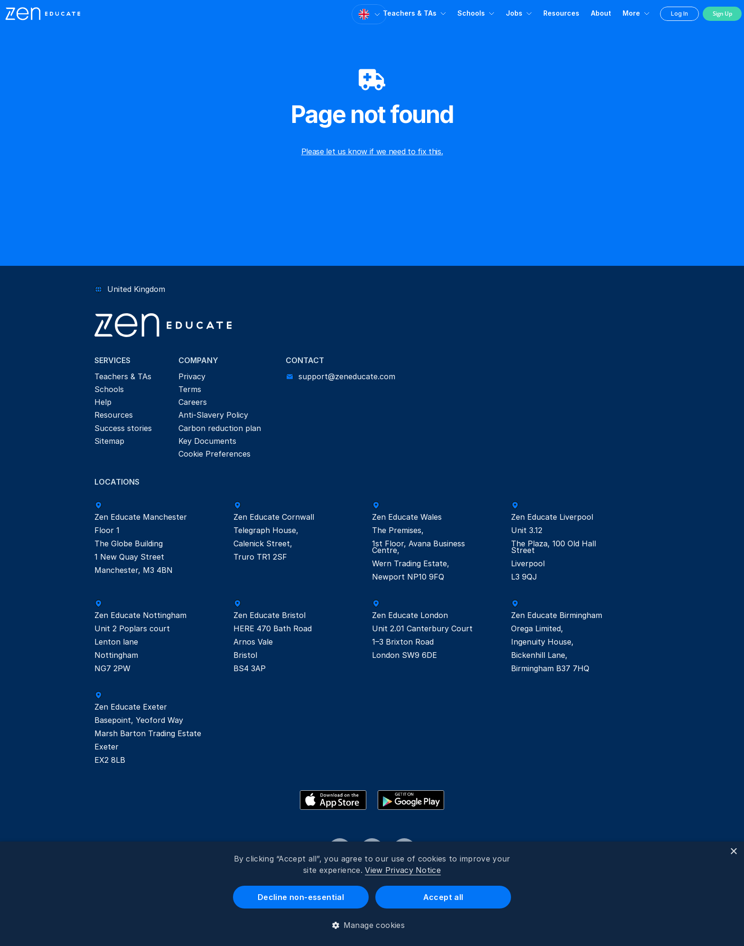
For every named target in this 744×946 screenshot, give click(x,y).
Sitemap (109, 441)
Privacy (191, 376)
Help (103, 402)
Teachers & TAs (410, 13)
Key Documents (207, 441)
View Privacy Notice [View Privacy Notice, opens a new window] (403, 870)
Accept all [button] (443, 897)
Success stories (123, 428)
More (631, 13)
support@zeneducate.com (346, 376)
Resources (561, 13)
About (601, 13)
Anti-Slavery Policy (213, 415)
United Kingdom (136, 289)
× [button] (733, 851)
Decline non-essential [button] (301, 897)
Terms (189, 389)
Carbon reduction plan (219, 428)
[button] (372, 925)
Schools (471, 13)
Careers (192, 402)
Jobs (514, 13)
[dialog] (372, 894)
